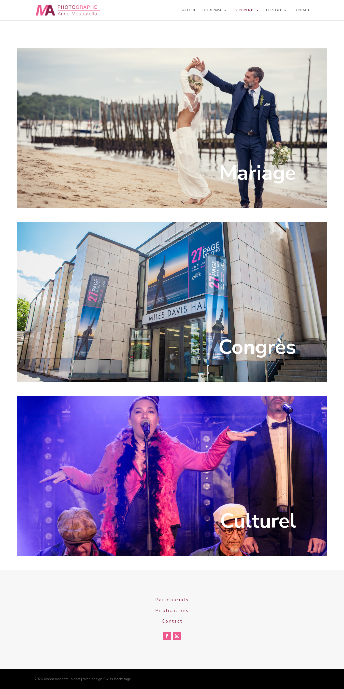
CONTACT (301, 10)
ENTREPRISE (212, 10)
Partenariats (172, 600)
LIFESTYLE (274, 10)
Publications (172, 610)
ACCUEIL (189, 10)
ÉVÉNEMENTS (244, 10)
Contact (172, 621)
